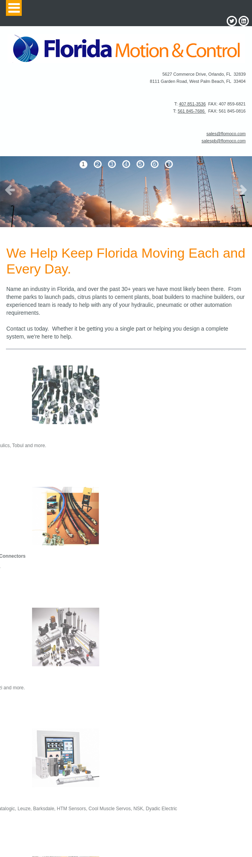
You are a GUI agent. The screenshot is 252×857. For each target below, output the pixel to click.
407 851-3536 (192, 103)
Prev (10, 189)
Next (242, 189)
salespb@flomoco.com (224, 140)
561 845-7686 (192, 111)
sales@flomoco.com (226, 133)
